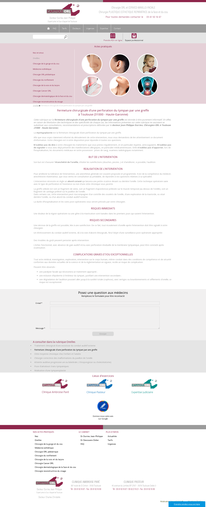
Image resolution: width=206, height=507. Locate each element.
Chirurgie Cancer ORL (42, 90)
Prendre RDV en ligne (113, 39)
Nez (36, 440)
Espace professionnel (134, 39)
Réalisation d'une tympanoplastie (50, 374)
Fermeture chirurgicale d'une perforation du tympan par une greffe (65, 354)
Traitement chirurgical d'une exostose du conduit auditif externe (64, 350)
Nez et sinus (38, 52)
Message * (40, 332)
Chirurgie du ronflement (43, 80)
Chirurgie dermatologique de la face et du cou (52, 96)
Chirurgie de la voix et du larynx (46, 85)
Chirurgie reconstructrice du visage (48, 101)
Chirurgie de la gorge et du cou (46, 63)
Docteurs (76, 28)
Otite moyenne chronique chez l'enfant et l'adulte (57, 358)
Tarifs (64, 28)
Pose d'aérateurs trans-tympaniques (51, 370)
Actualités (112, 440)
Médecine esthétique (42, 69)
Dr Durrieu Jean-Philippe (92, 440)
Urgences (90, 28)
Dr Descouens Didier (90, 444)
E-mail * (39, 303)
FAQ (54, 28)
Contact (117, 28)
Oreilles (36, 58)
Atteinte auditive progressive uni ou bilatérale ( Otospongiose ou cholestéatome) (72, 366)
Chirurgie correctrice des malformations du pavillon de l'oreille (63, 362)
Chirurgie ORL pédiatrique (44, 74)
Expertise (104, 28)
